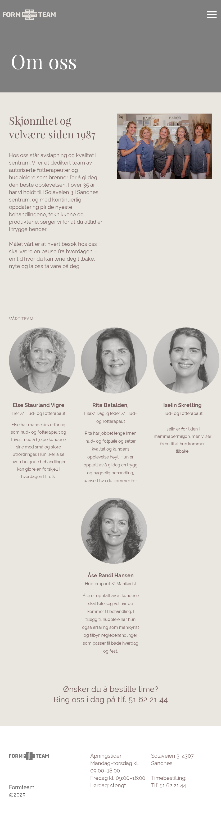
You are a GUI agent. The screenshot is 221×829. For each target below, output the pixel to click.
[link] (38, 440)
